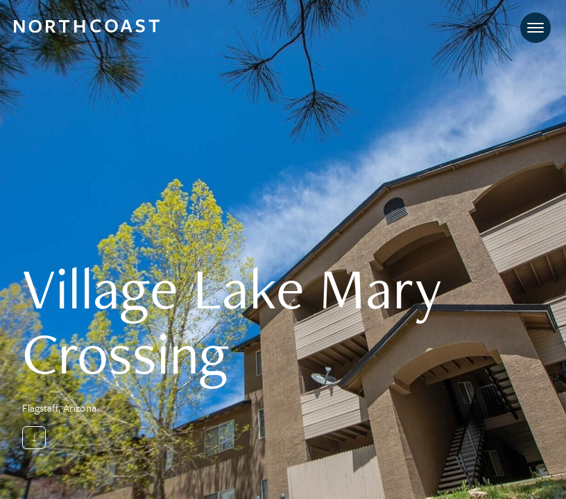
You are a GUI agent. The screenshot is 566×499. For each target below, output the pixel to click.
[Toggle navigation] (535, 27)
